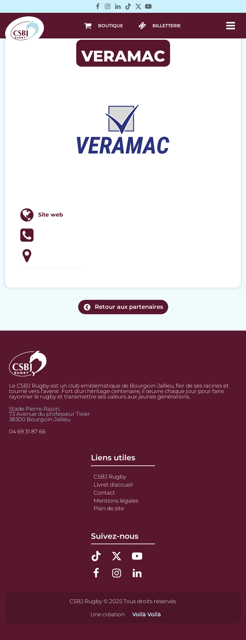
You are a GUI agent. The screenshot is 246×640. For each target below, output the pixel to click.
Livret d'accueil (113, 484)
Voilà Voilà (146, 614)
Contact (104, 492)
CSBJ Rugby (110, 476)
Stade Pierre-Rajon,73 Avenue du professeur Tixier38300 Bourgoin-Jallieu (49, 414)
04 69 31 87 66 (27, 431)
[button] (103, 25)
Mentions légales (116, 500)
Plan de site (109, 508)
